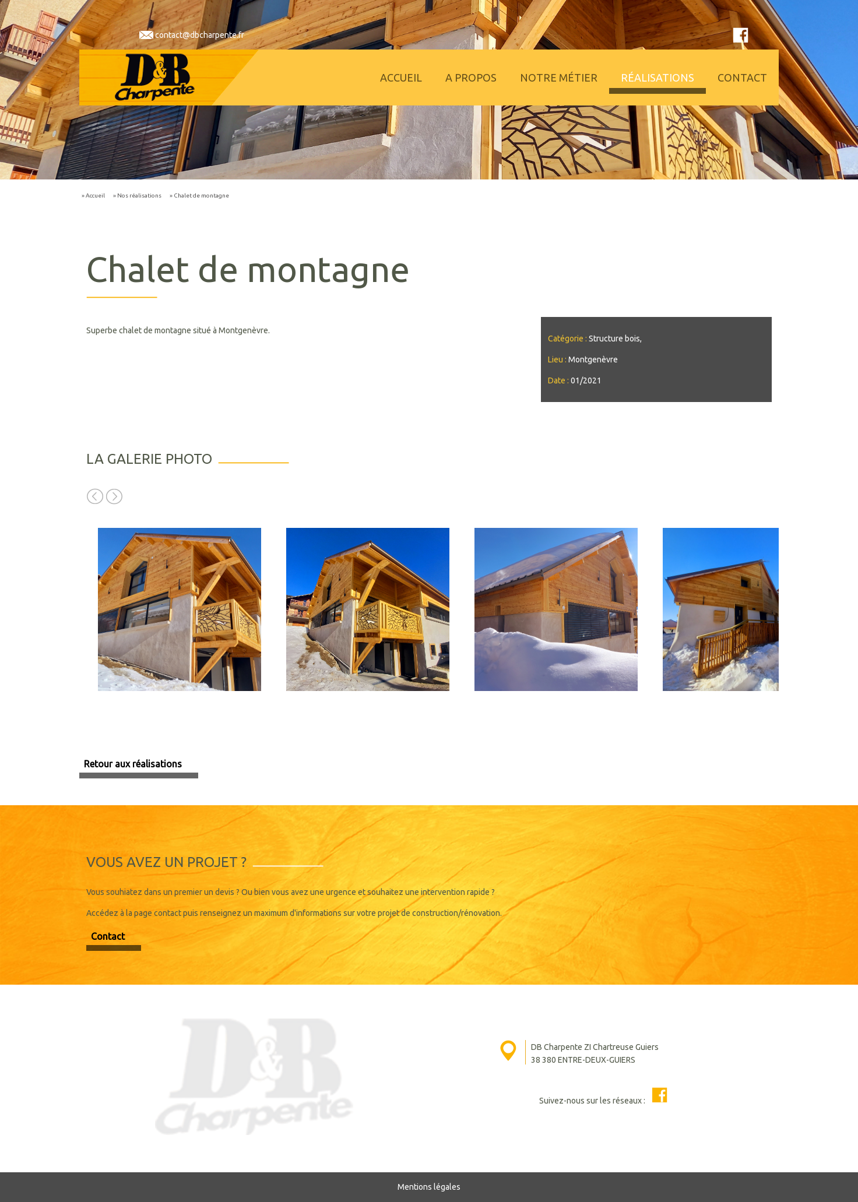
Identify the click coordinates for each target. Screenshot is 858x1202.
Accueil (401, 77)
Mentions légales (429, 1187)
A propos (471, 77)
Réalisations (657, 77)
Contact (742, 77)
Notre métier (558, 77)
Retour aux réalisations (133, 764)
